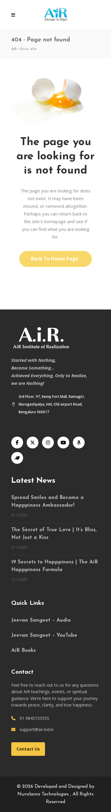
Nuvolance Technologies (43, 794)
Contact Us (28, 749)
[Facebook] (17, 442)
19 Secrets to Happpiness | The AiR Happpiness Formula (54, 566)
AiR (14, 49)
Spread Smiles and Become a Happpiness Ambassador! (47, 501)
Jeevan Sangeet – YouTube (44, 635)
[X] (32, 442)
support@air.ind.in (37, 729)
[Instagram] (48, 442)
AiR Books (23, 650)
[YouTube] (63, 442)
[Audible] (79, 442)
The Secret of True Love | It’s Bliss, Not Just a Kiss (53, 533)
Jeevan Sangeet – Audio (41, 620)
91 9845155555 (34, 718)
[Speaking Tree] (17, 458)
